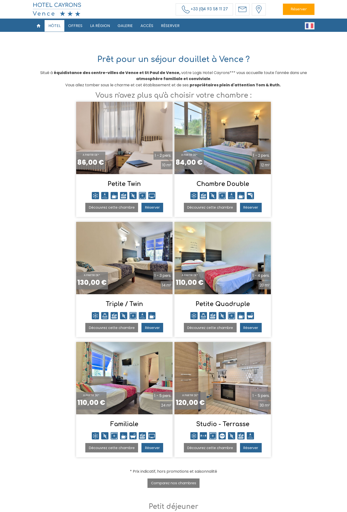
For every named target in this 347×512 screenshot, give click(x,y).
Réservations (233, 464)
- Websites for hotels (234, 507)
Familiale (173, 305)
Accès (146, 25)
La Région (100, 25)
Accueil (104, 464)
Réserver (299, 9)
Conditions (200, 507)
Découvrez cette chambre (69, 208)
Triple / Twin (265, 185)
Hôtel (54, 25)
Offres (75, 25)
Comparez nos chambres (173, 363)
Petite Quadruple (81, 305)
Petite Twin (81, 185)
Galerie (125, 25)
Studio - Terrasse (265, 305)
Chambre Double (173, 185)
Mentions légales (176, 507)
